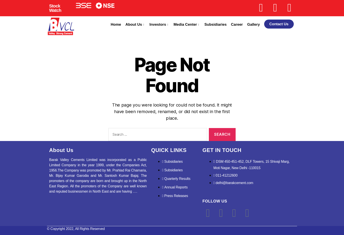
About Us (134, 24)
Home (116, 24)
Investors (158, 24)
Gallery (253, 24)
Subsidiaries (215, 24)
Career (237, 24)
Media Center (186, 24)
